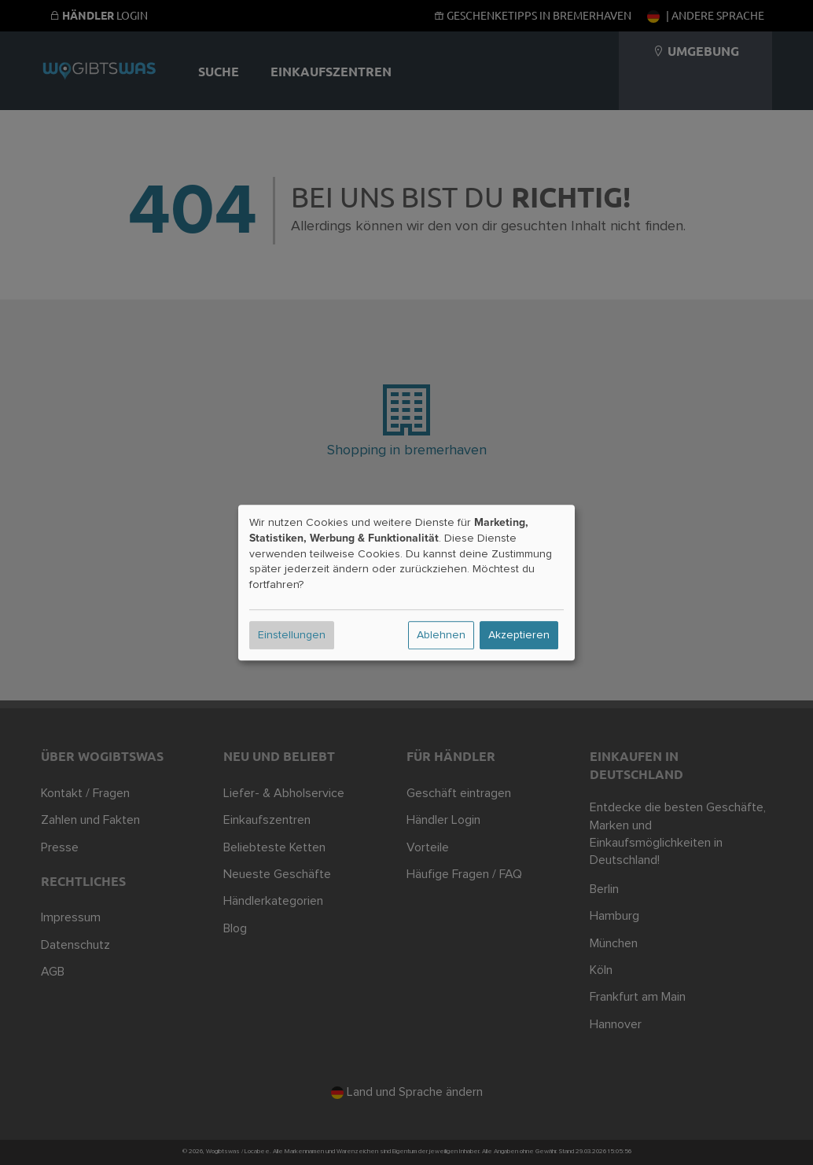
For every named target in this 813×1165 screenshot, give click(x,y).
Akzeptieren (519, 635)
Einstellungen (292, 635)
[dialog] (406, 582)
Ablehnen (441, 635)
